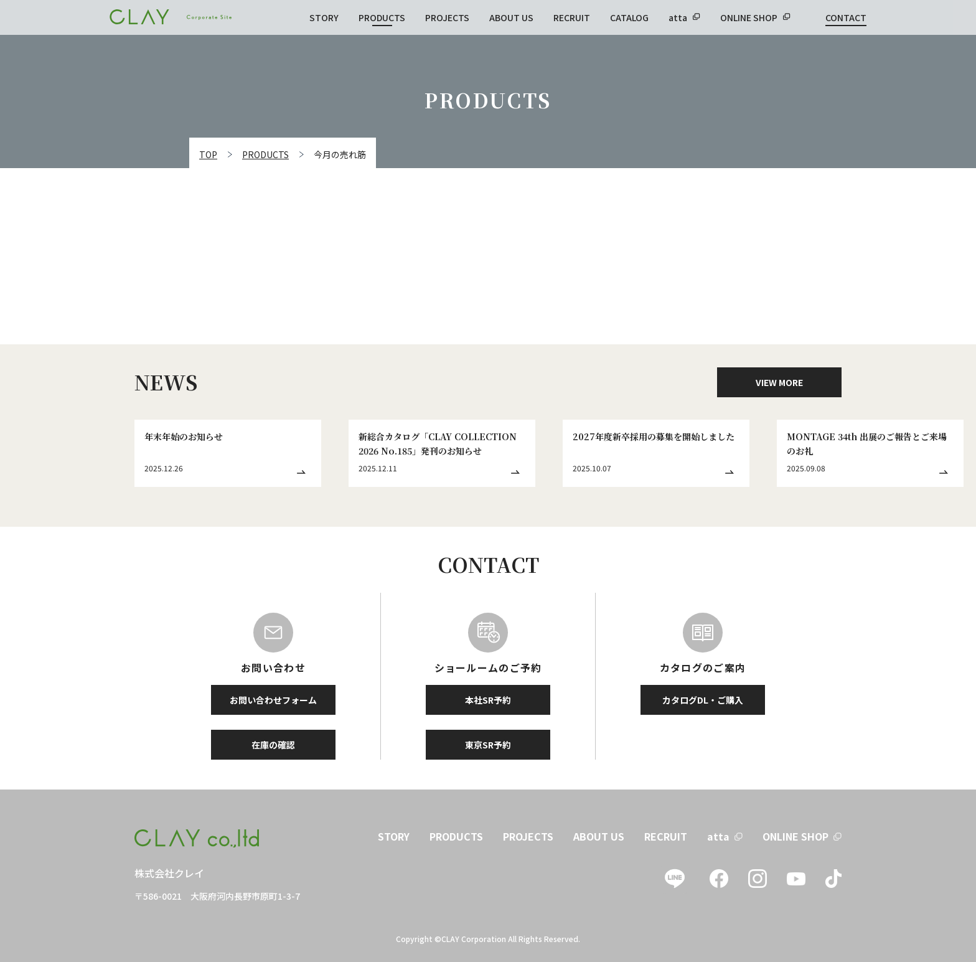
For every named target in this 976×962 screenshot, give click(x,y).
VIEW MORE (779, 382)
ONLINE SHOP (748, 17)
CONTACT (845, 17)
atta (678, 17)
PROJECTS (447, 17)
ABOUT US (511, 17)
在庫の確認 (273, 744)
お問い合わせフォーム (273, 700)
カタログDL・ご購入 (702, 700)
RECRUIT (571, 17)
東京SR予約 (488, 744)
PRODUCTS (382, 17)
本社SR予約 (488, 700)
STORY (324, 17)
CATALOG (629, 17)
